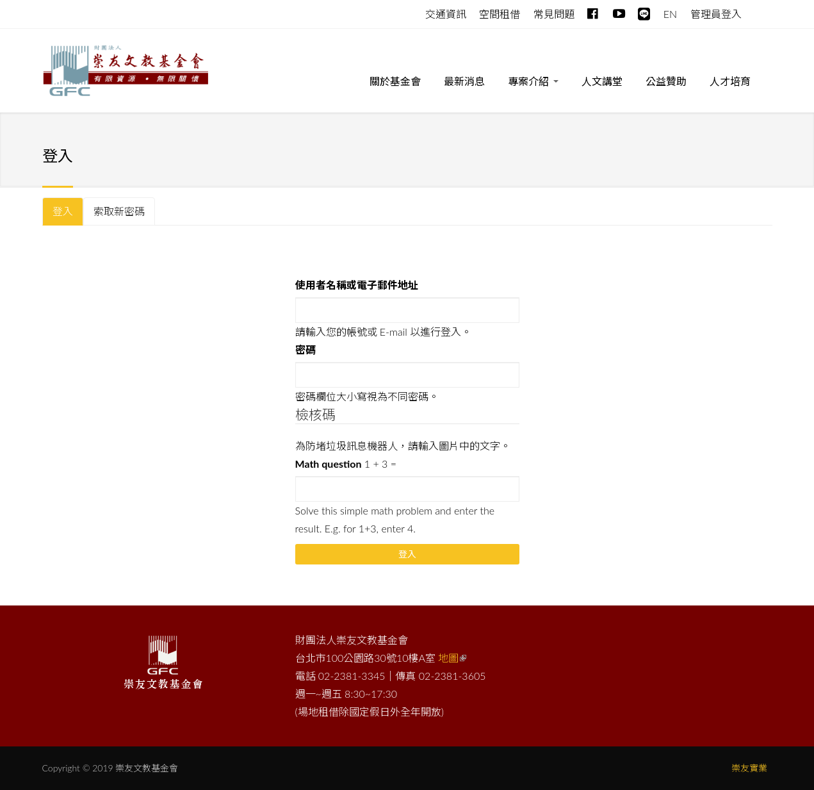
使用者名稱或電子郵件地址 (356, 285)
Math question (328, 463)
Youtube (619, 11)
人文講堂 (602, 81)
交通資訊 (445, 14)
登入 (68, 215)
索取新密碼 (119, 211)
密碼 (305, 349)
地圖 (452, 658)
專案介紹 (533, 83)
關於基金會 (395, 81)
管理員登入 (716, 14)
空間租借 (499, 14)
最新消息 (464, 81)
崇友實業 (749, 767)
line (644, 11)
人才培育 (730, 81)
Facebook (593, 11)
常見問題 (553, 14)
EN (670, 14)
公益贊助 (666, 81)
